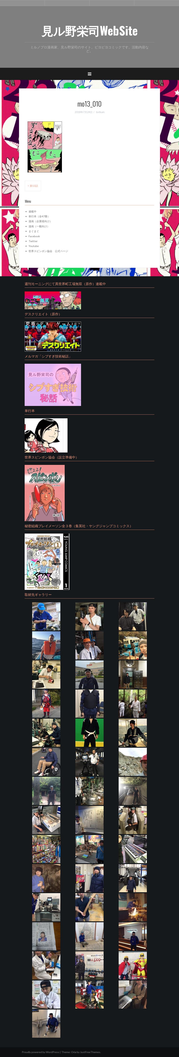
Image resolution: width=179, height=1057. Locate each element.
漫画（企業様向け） (40, 221)
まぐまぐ (34, 231)
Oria (73, 1052)
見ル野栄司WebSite (89, 30)
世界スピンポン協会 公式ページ (48, 251)
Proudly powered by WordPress (40, 1052)
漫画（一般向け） (39, 226)
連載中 (32, 211)
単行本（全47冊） (39, 216)
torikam (100, 112)
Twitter (33, 241)
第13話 (34, 185)
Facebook (34, 236)
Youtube (34, 246)
